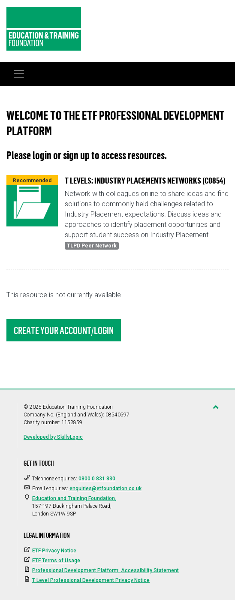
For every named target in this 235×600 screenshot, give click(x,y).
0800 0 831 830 (96, 479)
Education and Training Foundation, (74, 498)
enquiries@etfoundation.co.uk (105, 488)
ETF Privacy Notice (54, 551)
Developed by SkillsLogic (53, 437)
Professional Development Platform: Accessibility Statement (105, 570)
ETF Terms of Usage (56, 561)
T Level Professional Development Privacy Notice (91, 580)
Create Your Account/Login (64, 330)
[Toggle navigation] (19, 73)
